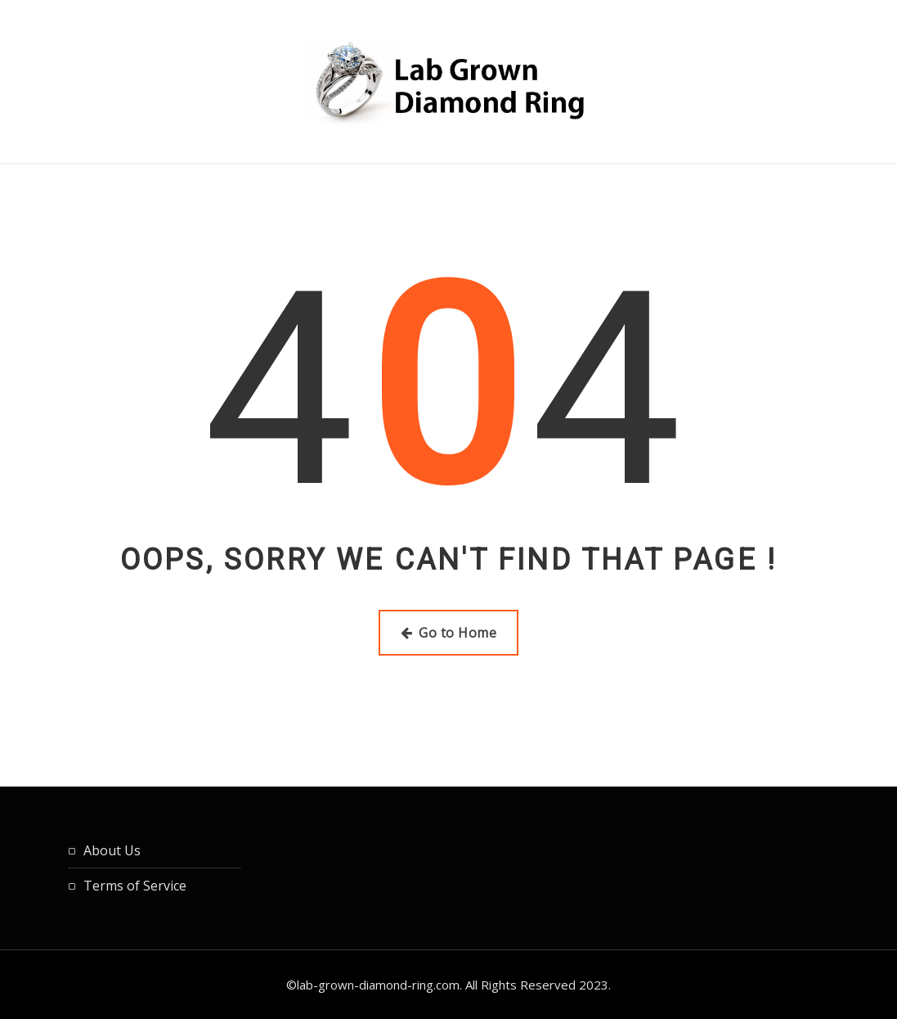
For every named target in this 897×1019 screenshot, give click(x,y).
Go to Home (448, 633)
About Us (112, 850)
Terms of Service (134, 886)
